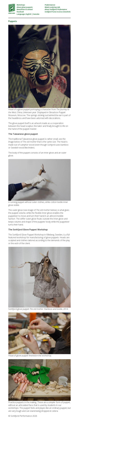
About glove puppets (25, 7)
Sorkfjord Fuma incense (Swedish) (58, 12)
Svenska (36, 14)
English (28, 14)
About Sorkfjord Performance (56, 9)
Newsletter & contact (25, 9)
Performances (50, 5)
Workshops (21, 5)
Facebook (20, 12)
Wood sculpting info (52, 7)
